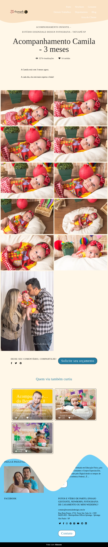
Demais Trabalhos (62, 12)
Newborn (79, 7)
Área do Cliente (88, 17)
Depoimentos (81, 12)
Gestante (92, 7)
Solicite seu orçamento (77, 361)
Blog (94, 12)
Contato (67, 533)
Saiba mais (57, 484)
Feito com (54, 545)
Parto (68, 7)
